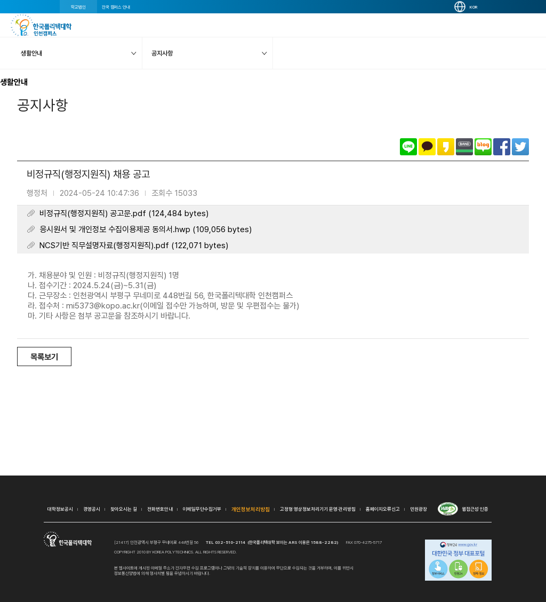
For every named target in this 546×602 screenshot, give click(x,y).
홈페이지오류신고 (383, 509)
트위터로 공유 (520, 146)
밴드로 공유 (464, 146)
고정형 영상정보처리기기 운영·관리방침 (318, 509)
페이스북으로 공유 (501, 146)
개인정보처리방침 (250, 509)
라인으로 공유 (408, 146)
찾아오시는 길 (123, 509)
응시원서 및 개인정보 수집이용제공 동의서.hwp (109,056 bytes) (145, 229)
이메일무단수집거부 (202, 509)
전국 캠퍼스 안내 (116, 7)
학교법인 (78, 7)
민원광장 (418, 509)
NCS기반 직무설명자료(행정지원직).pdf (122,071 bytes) (133, 245)
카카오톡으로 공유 (427, 146)
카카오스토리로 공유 (445, 146)
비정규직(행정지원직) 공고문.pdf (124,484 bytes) (123, 213)
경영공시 (91, 509)
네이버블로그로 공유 (483, 146)
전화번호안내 (160, 509)
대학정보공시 (60, 509)
